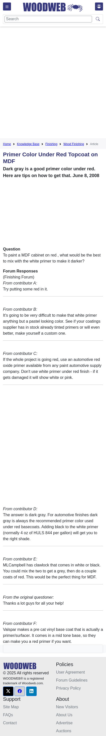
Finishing (51, 144)
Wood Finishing (73, 144)
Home (7, 144)
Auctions (63, 731)
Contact (10, 723)
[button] (8, 691)
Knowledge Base (28, 144)
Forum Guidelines (72, 680)
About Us (64, 715)
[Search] (48, 19)
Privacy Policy (68, 688)
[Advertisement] (53, 83)
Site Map (11, 707)
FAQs (8, 715)
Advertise (64, 723)
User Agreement (70, 672)
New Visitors (67, 707)
